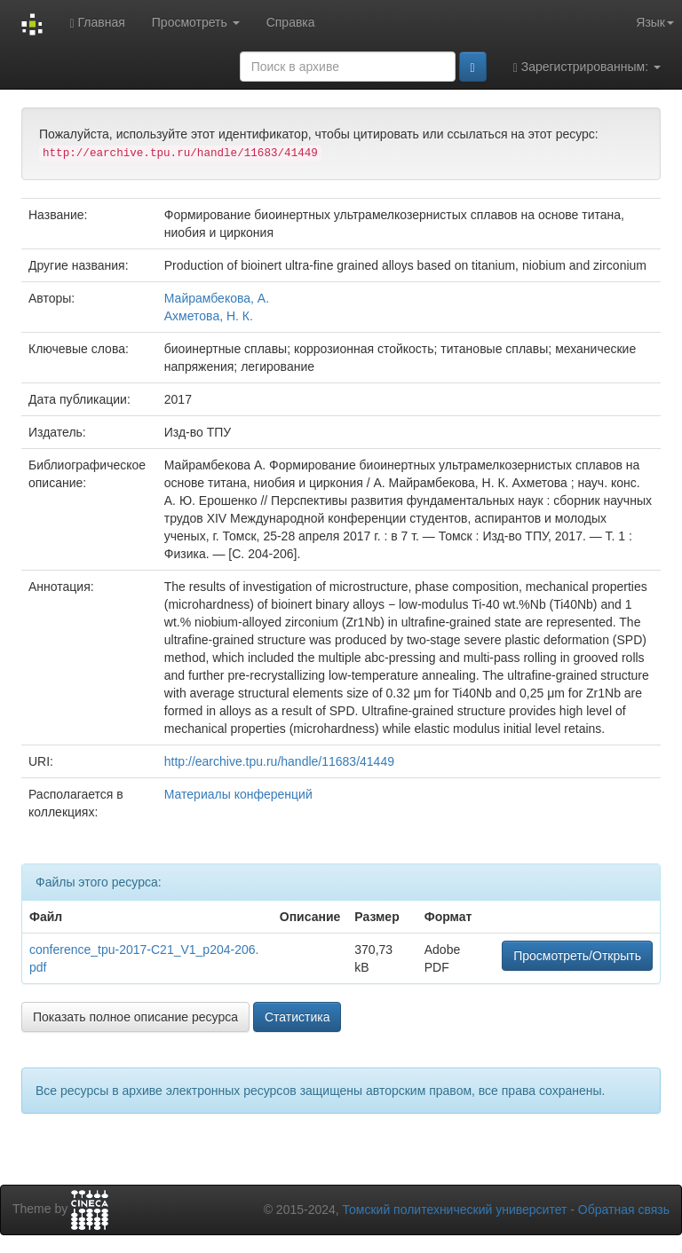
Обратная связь (624, 1209)
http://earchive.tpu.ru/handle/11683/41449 (279, 761)
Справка (290, 22)
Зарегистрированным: (587, 67)
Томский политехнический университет (455, 1209)
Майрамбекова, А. (216, 298)
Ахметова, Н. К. (208, 316)
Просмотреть (196, 22)
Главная (96, 22)
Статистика (297, 1017)
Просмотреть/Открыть (577, 956)
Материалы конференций (238, 794)
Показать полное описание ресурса (135, 1017)
